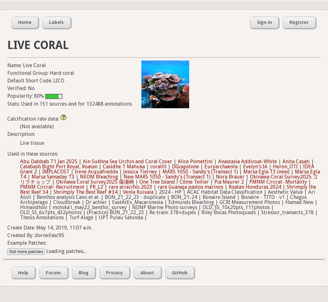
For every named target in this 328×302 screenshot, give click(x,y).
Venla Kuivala (138, 192)
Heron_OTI (285, 167)
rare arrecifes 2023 (130, 187)
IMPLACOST (55, 172)
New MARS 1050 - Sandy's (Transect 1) (167, 177)
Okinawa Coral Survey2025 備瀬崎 (95, 182)
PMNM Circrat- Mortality (278, 182)
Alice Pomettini (195, 161)
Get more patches (26, 251)
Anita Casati (296, 161)
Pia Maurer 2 (229, 182)
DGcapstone (185, 167)
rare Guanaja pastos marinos (190, 187)
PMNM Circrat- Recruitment (52, 187)
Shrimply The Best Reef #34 (85, 192)
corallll (158, 167)
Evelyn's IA (255, 167)
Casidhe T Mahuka (124, 167)
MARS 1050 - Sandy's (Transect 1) (200, 172)
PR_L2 (96, 187)
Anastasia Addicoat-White (247, 161)
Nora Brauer (230, 177)
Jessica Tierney (140, 172)
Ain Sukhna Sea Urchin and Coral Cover (127, 161)
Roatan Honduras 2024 (255, 187)
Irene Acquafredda (96, 172)
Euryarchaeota (221, 167)
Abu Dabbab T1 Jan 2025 (48, 161)
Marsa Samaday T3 (53, 177)
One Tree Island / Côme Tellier (174, 182)
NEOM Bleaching (99, 177)
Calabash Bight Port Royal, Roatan (58, 167)
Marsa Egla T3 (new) (266, 172)
